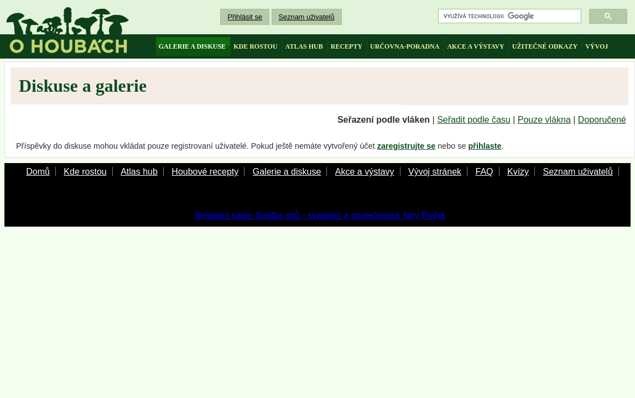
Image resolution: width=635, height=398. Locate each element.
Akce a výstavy (364, 171)
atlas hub (304, 46)
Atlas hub (139, 171)
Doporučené (602, 119)
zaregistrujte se (406, 146)
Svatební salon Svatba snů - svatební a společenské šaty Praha (320, 215)
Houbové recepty (204, 171)
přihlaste (485, 146)
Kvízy (518, 171)
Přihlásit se (244, 17)
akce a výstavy (475, 46)
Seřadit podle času (474, 119)
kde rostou (255, 46)
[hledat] (509, 16)
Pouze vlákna (544, 119)
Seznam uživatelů (307, 17)
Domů (38, 171)
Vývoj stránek (434, 171)
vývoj (596, 46)
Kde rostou (85, 171)
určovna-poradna (404, 46)
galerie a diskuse (192, 46)
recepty (346, 46)
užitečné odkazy (544, 46)
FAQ (484, 171)
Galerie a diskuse (287, 171)
